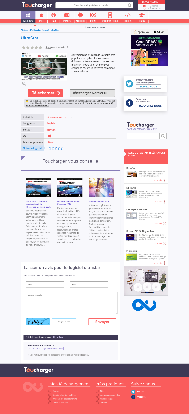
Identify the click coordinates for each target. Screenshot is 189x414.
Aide (100, 391)
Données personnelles (108, 395)
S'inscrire (154, 6)
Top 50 (53, 391)
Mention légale (104, 398)
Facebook (141, 397)
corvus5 (51, 129)
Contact (101, 402)
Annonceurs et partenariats (62, 398)
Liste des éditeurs (58, 402)
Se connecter (155, 8)
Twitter (140, 392)
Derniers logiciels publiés (62, 395)
